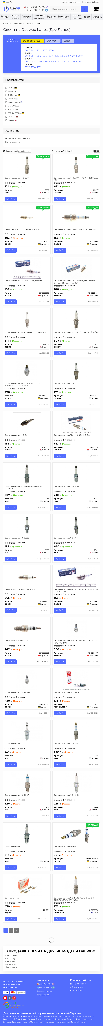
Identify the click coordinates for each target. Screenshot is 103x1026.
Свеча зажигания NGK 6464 (66, 795)
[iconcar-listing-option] (98, 151)
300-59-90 (34, 7)
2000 (27, 61)
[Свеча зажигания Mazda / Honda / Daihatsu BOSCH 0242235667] (27, 268)
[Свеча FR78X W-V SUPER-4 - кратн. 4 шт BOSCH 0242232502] (26, 217)
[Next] (16, 930)
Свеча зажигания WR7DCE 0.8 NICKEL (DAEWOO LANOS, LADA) (76, 590)
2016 (62, 56)
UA (6, 2)
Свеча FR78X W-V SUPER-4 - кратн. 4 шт (22, 229)
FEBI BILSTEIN (16, 113)
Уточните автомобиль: (12, 40)
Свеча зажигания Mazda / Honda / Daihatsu (24, 281)
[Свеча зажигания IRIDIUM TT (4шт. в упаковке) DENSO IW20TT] (27, 320)
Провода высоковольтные (17, 138)
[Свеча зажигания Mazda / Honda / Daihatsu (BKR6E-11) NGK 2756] (27, 474)
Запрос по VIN (43, 995)
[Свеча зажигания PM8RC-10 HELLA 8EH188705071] (76, 834)
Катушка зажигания (14, 142)
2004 (51, 61)
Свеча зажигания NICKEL (65, 384)
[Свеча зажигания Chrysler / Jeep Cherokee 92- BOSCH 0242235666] (76, 217)
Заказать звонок (44, 991)
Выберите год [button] (32, 40)
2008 (74, 61)
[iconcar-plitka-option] (95, 151)
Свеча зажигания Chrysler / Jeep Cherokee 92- (74, 229)
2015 (57, 56)
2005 (57, 61)
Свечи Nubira (11, 967)
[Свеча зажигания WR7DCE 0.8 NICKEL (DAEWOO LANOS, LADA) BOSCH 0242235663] (76, 577)
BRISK (11, 98)
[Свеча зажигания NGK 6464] (76, 783)
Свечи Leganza (12, 959)
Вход (95, 2)
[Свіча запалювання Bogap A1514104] (26, 886)
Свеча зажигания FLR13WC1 (66, 692)
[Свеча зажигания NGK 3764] (76, 526)
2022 (39, 50)
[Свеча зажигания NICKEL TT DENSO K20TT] (27, 165)
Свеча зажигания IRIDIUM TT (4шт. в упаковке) (25, 332)
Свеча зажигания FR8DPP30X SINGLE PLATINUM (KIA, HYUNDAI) (75, 642)
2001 (33, 61)
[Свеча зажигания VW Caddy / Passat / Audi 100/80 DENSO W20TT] (76, 320)
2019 (80, 56)
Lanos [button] (68, 40)
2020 (27, 50)
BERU (11, 88)
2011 (33, 56)
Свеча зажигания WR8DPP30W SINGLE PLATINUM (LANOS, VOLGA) (22, 385)
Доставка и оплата (71, 2)
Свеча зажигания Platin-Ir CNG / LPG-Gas (72, 435)
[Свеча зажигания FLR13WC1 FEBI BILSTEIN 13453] (76, 680)
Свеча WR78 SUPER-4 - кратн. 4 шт (20, 589)
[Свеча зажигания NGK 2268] (27, 526)
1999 (39, 67)
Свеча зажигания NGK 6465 (66, 486)
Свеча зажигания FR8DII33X (17, 692)
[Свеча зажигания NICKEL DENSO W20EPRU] (76, 371)
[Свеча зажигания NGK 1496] (76, 731)
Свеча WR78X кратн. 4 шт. (16, 641)
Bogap (10, 91)
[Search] (84, 9)
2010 (27, 56)
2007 (68, 61)
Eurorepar (12, 109)
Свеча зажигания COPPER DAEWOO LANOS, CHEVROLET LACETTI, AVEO (74, 899)
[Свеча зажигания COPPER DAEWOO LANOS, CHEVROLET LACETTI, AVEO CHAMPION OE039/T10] (76, 886)
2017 (68, 56)
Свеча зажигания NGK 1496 (66, 744)
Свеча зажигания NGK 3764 (66, 538)
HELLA (11, 117)
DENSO (12, 106)
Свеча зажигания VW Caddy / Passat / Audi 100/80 (76, 332)
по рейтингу (24, 151)
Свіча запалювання (13, 898)
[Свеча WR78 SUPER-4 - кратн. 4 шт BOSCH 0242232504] (26, 577)
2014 (51, 56)
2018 (74, 56)
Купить (10, 199)
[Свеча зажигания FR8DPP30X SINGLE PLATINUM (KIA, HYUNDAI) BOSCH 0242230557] (76, 628)
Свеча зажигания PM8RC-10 (66, 847)
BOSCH (14, 95)
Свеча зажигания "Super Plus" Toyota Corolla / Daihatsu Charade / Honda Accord (74, 282)
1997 (27, 67)
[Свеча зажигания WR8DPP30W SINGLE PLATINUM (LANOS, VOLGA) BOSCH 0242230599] (26, 371)
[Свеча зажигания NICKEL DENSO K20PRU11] (27, 423)
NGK (11, 120)
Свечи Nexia (10, 964)
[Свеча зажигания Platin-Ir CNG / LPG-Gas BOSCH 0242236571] (76, 423)
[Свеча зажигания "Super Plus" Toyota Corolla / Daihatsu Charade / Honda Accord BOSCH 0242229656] (76, 268)
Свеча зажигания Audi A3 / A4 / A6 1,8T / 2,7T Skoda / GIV (76, 179)
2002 (39, 61)
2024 (51, 50)
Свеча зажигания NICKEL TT (17, 178)
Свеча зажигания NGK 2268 (17, 538)
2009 (80, 61)
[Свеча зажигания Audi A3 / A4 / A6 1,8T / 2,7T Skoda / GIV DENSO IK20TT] (76, 165)
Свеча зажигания (13, 744)
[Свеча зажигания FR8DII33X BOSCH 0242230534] (26, 680)
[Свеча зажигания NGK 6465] (76, 474)
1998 (33, 67)
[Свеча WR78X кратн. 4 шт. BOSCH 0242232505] (27, 628)
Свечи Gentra (11, 956)
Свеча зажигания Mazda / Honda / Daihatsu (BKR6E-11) (24, 487)
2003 (45, 61)
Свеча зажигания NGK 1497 (17, 795)
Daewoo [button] (52, 40)
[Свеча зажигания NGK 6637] (27, 731)
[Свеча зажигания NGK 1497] (27, 783)
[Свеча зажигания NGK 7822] (27, 834)
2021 (33, 50)
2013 (45, 56)
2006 (62, 61)
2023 (45, 50)
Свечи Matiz (10, 962)
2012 (39, 56)
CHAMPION (14, 102)
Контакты (86, 2)
